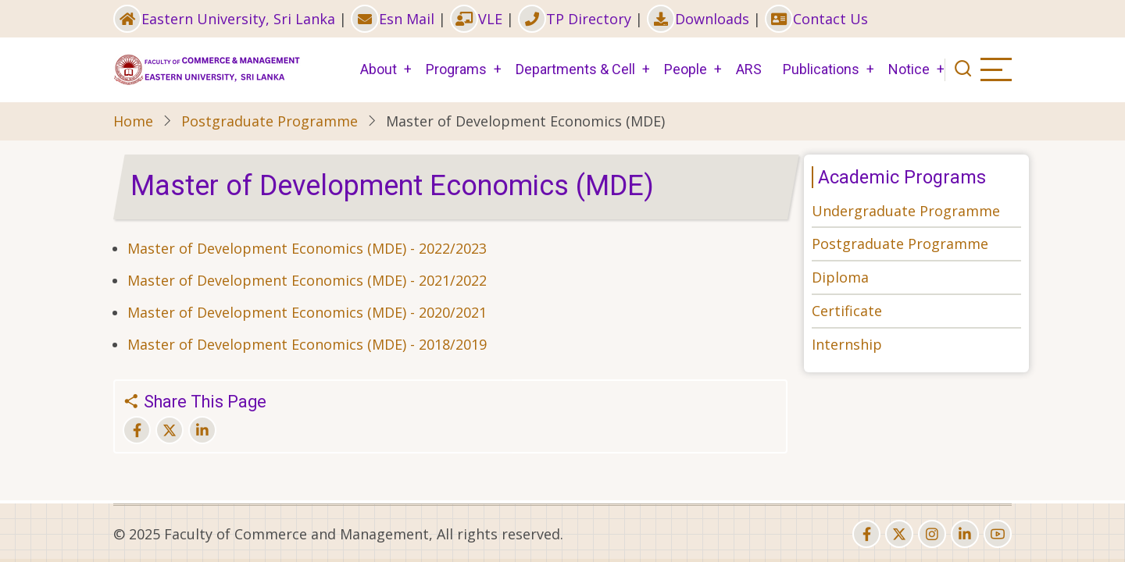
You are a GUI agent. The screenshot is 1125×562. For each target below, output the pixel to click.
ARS (749, 69)
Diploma (840, 277)
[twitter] (899, 534)
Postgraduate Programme (269, 121)
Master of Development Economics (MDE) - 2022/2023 (307, 248)
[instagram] (932, 534)
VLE (476, 18)
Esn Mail (392, 18)
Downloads (698, 18)
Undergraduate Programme (906, 210)
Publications (821, 69)
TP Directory (574, 18)
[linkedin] (965, 534)
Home (133, 121)
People (685, 69)
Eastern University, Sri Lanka (224, 18)
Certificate (847, 310)
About (378, 69)
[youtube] (998, 534)
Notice (909, 69)
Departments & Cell (575, 69)
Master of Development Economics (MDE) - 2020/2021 (307, 312)
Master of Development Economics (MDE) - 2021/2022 (307, 280)
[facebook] (866, 534)
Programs (456, 69)
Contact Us (816, 18)
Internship (847, 344)
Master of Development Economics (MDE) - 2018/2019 (307, 344)
